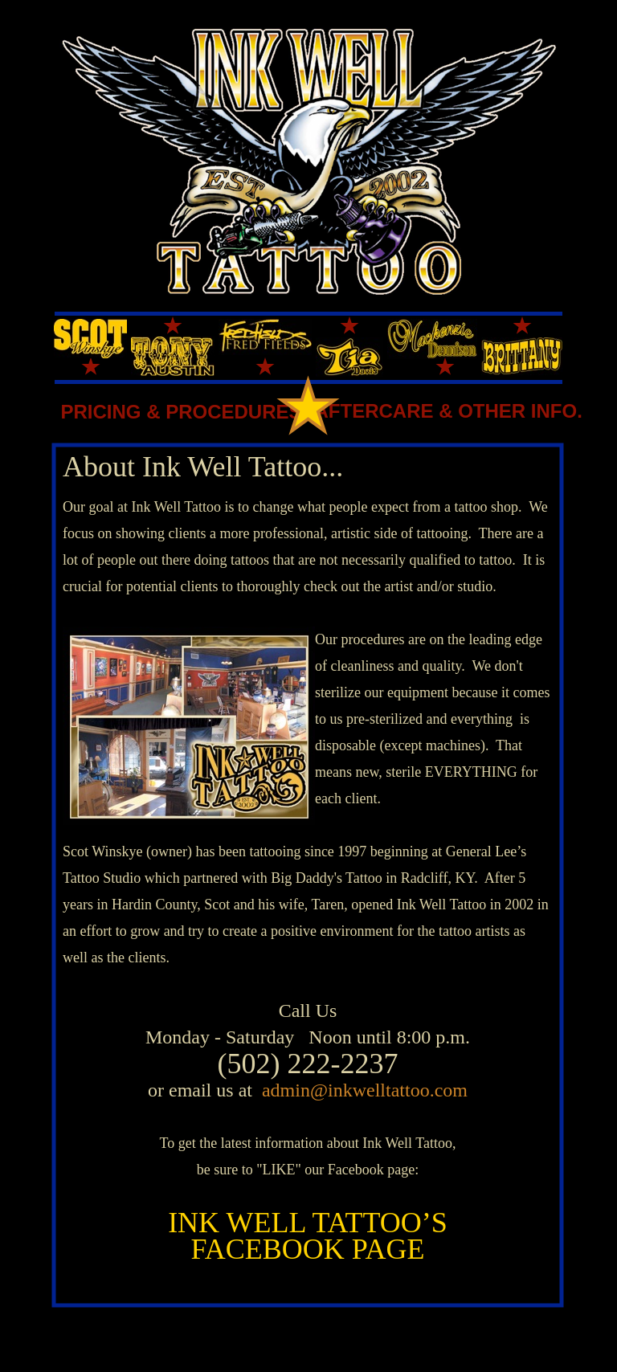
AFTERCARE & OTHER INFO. (448, 411)
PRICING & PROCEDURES (180, 412)
